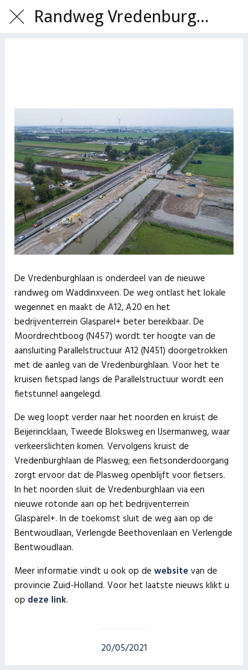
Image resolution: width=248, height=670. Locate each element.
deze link (47, 600)
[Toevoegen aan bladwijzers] (124, 72)
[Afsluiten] (17, 17)
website (171, 571)
